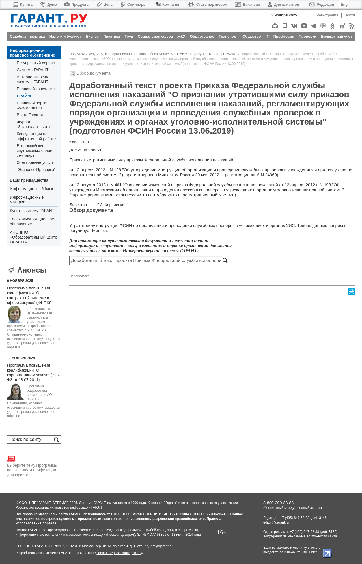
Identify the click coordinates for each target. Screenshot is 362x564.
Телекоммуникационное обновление (32, 221)
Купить (23, 4)
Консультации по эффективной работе (36, 136)
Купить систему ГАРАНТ (32, 210)
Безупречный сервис (36, 63)
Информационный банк (31, 188)
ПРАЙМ (24, 96)
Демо (48, 4)
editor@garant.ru (276, 522)
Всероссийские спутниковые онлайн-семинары (36, 150)
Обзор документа (93, 73)
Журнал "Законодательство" (35, 124)
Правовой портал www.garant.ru (33, 105)
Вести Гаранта (30, 115)
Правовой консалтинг (36, 89)
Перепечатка (79, 276)
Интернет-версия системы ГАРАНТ (32, 79)
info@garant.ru (161, 546)
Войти (350, 15)
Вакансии (247, 4)
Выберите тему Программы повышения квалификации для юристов (32, 465)
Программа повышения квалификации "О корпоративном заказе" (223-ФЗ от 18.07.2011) (33, 372)
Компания (167, 4)
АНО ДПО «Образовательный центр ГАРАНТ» (33, 237)
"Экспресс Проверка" (36, 169)
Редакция (321, 4)
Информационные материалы (27, 199)
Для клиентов (283, 4)
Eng (344, 4)
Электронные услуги (35, 162)
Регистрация (327, 15)
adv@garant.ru (274, 536)
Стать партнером (208, 4)
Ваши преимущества (29, 180)
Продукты (77, 4)
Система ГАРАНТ (33, 70)
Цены (105, 4)
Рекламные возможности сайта (312, 536)
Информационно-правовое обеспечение (32, 52)
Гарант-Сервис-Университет (118, 553)
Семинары (133, 4)
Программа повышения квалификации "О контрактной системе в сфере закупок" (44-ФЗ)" (29, 295)
